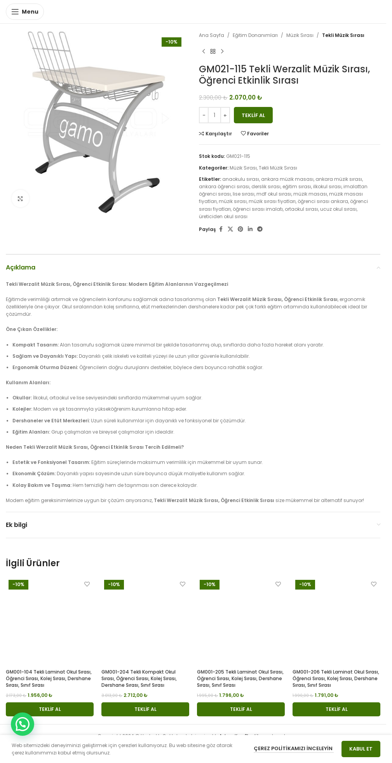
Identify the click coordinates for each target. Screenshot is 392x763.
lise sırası (243, 194)
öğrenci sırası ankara (323, 201)
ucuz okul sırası (338, 209)
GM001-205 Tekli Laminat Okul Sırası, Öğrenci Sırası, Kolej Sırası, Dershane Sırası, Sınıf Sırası (240, 678)
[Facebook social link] (220, 229)
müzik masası (310, 194)
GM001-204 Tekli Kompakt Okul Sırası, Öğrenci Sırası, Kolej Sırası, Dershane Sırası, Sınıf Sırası (139, 678)
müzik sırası (233, 201)
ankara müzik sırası (338, 179)
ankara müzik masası (287, 179)
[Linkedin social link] (250, 229)
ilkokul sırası (327, 186)
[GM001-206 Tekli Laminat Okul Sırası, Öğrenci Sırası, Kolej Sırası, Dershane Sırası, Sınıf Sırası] (336, 621)
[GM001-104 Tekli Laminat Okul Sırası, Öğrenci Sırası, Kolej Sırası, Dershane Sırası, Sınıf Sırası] (50, 621)
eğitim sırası (296, 186)
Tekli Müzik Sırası (343, 35)
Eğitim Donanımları (255, 35)
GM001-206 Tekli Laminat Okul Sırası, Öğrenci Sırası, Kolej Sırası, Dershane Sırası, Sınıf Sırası (336, 678)
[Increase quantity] (225, 115)
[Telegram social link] (260, 229)
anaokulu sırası (240, 179)
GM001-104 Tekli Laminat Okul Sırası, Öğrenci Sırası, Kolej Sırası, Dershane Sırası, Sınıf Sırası (49, 678)
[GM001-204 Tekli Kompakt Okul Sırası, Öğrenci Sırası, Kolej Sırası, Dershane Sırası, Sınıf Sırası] (145, 621)
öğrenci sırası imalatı (258, 209)
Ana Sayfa (211, 35)
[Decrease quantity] (204, 115)
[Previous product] (203, 51)
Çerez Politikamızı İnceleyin (294, 748)
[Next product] (222, 51)
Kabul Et (361, 748)
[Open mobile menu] (25, 11)
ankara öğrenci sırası (224, 186)
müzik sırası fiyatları (272, 201)
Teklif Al (253, 115)
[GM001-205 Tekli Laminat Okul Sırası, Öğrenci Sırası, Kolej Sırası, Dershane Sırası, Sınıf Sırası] (241, 621)
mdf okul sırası (273, 194)
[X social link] (230, 229)
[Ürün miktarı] (214, 115)
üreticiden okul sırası (223, 216)
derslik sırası (265, 186)
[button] (50, 709)
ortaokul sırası (301, 209)
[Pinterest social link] (240, 229)
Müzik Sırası (300, 35)
